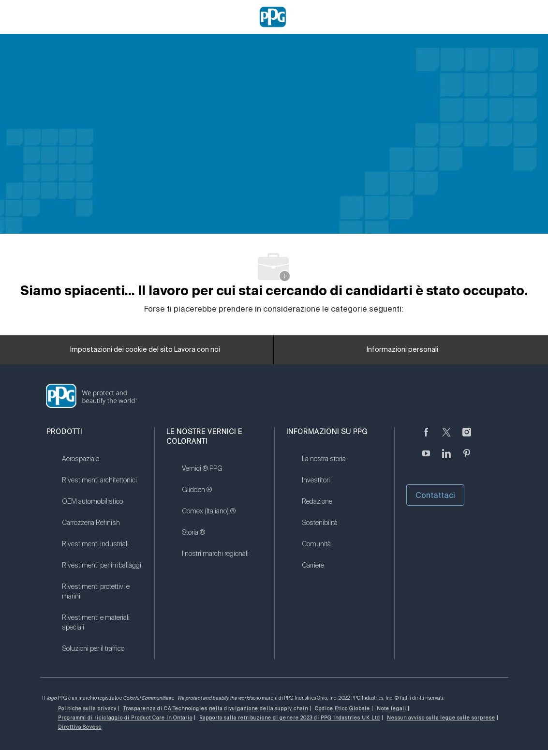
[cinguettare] (446, 438)
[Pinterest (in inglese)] (466, 459)
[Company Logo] (273, 16)
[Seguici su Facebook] (426, 438)
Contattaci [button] (435, 495)
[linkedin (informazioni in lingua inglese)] (446, 459)
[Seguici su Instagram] (466, 438)
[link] (102, 465)
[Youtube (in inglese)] (426, 459)
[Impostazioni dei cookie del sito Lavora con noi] (145, 349)
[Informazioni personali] (402, 349)
